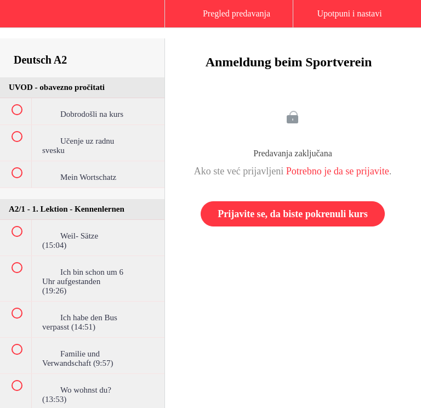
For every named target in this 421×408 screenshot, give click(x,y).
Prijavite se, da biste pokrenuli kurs (293, 213)
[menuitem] (82, 24)
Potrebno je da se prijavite (337, 171)
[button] (19, 19)
